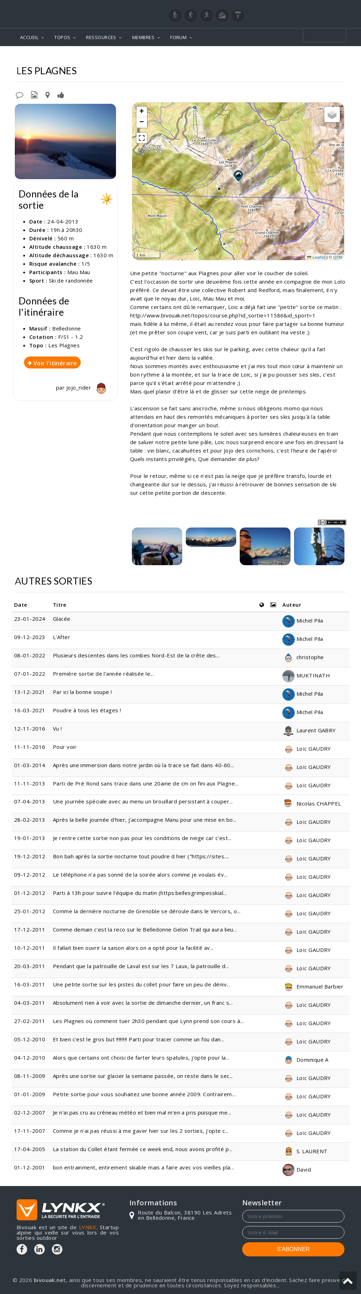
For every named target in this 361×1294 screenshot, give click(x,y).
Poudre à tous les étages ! (87, 710)
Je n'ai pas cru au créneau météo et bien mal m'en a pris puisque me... (142, 1112)
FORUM (178, 37)
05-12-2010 (29, 1039)
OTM (337, 257)
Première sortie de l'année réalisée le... (103, 673)
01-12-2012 (29, 892)
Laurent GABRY (309, 730)
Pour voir (65, 746)
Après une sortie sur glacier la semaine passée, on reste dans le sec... (143, 1075)
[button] (238, 175)
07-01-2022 (29, 673)
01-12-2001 (29, 1167)
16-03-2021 (29, 710)
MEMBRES (143, 37)
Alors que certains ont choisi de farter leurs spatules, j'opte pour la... (141, 1057)
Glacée (62, 618)
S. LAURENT (304, 1151)
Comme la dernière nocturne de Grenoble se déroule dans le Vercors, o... (147, 911)
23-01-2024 (29, 618)
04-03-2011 (29, 1002)
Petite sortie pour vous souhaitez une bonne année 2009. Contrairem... (144, 1094)
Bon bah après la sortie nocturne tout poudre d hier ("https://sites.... (141, 856)
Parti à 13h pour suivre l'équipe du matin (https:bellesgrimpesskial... (140, 892)
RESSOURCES (101, 37)
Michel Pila (302, 620)
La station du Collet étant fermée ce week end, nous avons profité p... (143, 1149)
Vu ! (57, 728)
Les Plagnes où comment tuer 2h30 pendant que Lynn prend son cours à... (148, 1020)
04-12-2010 (29, 1057)
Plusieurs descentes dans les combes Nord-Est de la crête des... (136, 655)
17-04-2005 (29, 1149)
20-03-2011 (29, 966)
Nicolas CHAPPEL (311, 803)
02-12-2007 (29, 1112)
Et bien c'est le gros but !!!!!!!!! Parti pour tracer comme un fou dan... (138, 1039)
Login (309, 6)
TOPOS (62, 37)
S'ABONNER (293, 1249)
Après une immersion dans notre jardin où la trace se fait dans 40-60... (143, 765)
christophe (303, 657)
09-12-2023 (29, 636)
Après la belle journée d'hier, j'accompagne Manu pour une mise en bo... (145, 819)
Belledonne (275, 56)
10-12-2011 (29, 947)
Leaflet (316, 257)
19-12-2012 (29, 856)
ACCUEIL (29, 37)
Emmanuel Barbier (312, 986)
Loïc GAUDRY (306, 748)
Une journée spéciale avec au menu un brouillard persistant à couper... (143, 801)
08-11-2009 (29, 1075)
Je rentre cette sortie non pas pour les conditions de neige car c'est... (142, 837)
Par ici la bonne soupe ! (82, 691)
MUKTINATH (306, 675)
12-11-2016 (29, 728)
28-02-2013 (29, 819)
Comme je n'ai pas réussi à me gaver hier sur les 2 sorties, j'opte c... (141, 1130)
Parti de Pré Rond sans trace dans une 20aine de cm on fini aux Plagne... (145, 783)
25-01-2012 (29, 911)
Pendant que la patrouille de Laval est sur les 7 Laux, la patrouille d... (141, 966)
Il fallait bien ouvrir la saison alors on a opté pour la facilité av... (133, 947)
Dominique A (305, 1059)
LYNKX (87, 1227)
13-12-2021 (29, 691)
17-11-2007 (29, 1130)
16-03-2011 (29, 984)
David (296, 1169)
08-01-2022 (29, 655)
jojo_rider (88, 387)
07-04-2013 (29, 801)
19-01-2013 (29, 837)
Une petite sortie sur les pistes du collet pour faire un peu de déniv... (141, 984)
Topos (242, 56)
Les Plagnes (317, 56)
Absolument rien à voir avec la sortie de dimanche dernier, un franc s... (143, 1002)
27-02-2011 (29, 1020)
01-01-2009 (29, 1094)
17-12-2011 (29, 929)
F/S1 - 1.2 (70, 336)
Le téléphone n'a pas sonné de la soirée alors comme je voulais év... (140, 874)
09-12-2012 (29, 874)
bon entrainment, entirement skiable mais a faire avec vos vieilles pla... (143, 1167)
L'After (61, 636)
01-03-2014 (29, 765)
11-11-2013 (29, 783)
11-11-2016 (29, 746)
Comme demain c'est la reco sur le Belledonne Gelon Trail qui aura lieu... (145, 929)
